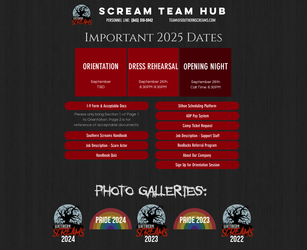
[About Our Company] (197, 155)
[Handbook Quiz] (106, 155)
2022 (237, 239)
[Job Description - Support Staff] (197, 135)
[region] (100, 72)
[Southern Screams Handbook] (107, 135)
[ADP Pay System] (197, 116)
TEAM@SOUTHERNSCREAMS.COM (192, 20)
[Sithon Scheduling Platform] (197, 106)
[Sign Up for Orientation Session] (197, 165)
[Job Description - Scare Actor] (106, 145)
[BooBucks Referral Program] (197, 145)
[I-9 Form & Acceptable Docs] (107, 106)
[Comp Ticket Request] (197, 125)
